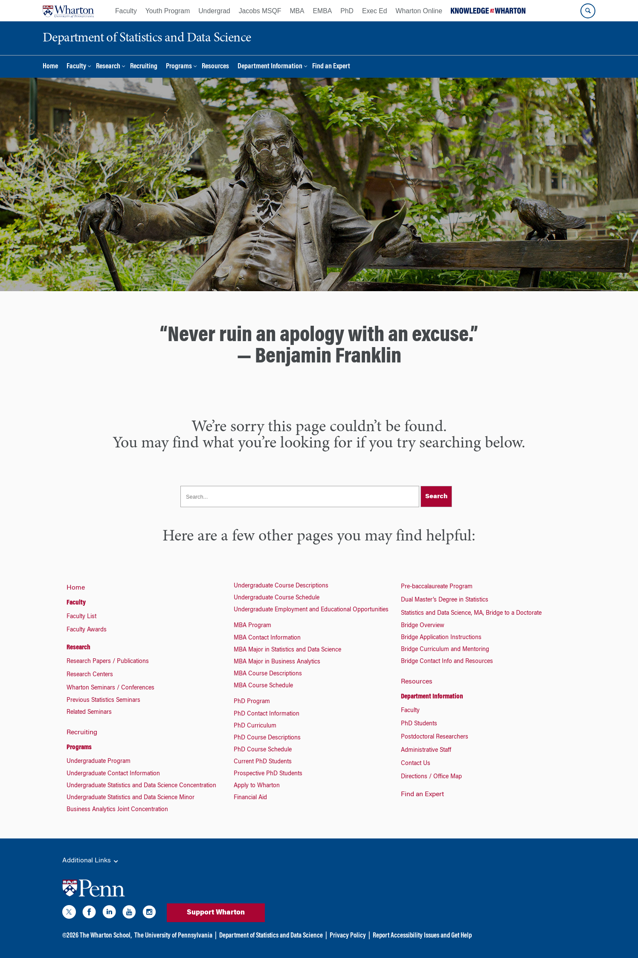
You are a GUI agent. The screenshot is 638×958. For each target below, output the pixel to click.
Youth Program (167, 11)
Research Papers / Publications (108, 662)
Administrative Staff (426, 751)
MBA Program (252, 626)
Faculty (126, 11)
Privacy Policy (348, 935)
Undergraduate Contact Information (113, 774)
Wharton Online (419, 11)
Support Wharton (216, 912)
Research (108, 66)
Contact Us (415, 764)
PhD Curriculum (255, 726)
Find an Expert (331, 66)
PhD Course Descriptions (267, 738)
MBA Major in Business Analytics (277, 662)
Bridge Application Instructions (441, 638)
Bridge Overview (422, 626)
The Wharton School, (106, 935)
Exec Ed (374, 11)
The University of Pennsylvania (173, 935)
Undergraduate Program (98, 762)
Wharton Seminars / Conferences (110, 688)
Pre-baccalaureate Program (437, 587)
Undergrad (214, 11)
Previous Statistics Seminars (103, 701)
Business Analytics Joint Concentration (117, 810)
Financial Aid (250, 798)
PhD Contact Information (266, 714)
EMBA (322, 11)
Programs (179, 66)
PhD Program (252, 702)
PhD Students (419, 724)
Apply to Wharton (257, 786)
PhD (347, 11)
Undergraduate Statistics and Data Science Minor (130, 798)
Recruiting (143, 66)
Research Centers (90, 675)
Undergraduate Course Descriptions (281, 586)
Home (50, 66)
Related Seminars (89, 713)
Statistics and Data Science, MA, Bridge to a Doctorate (471, 613)
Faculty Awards (87, 630)
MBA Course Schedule (263, 686)
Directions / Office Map (431, 777)
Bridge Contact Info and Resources (447, 662)
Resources (215, 66)
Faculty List (81, 617)
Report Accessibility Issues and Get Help (422, 935)
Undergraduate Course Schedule (276, 598)
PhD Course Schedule (263, 750)
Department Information (270, 66)
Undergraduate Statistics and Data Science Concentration (141, 786)
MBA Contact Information (267, 638)
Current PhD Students (263, 762)
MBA (297, 11)
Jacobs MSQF (260, 11)
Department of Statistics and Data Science (271, 935)
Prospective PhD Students (268, 774)
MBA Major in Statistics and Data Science (287, 650)
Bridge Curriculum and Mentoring (445, 650)
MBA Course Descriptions (268, 674)
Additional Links (90, 861)
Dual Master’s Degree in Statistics (444, 600)
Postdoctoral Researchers (434, 737)
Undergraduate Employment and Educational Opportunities (311, 610)
